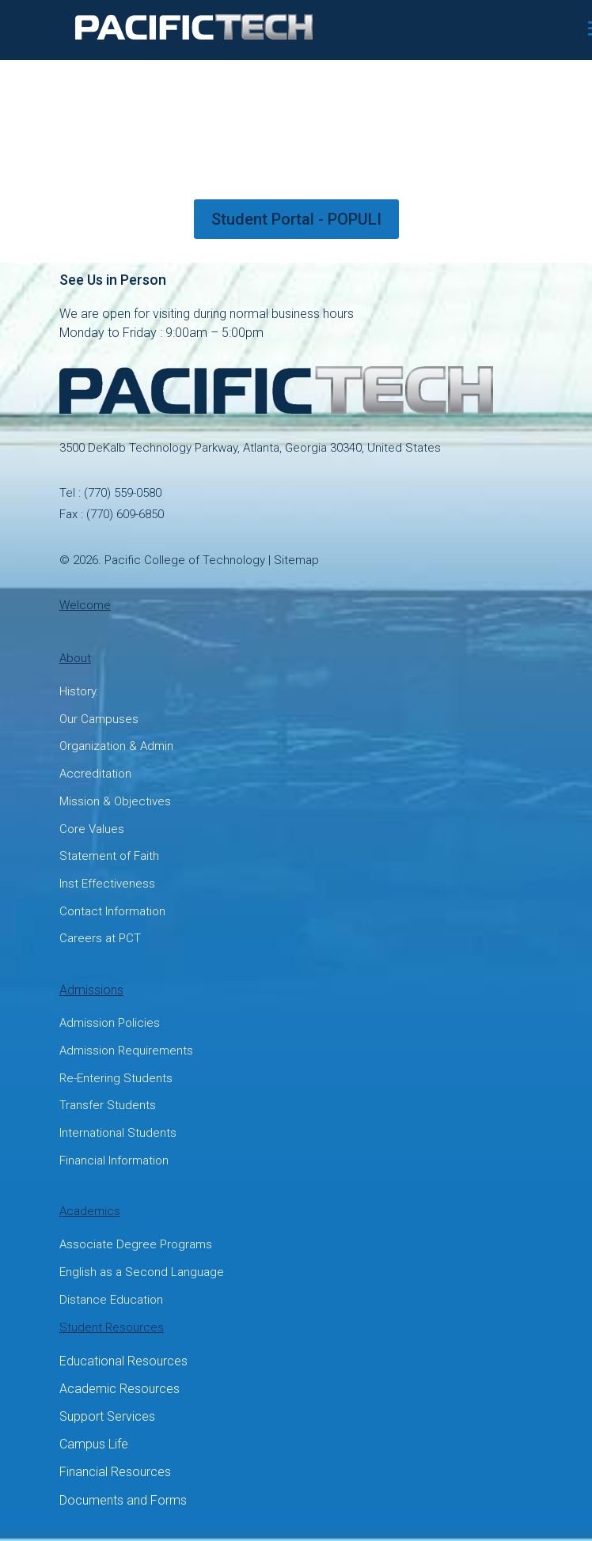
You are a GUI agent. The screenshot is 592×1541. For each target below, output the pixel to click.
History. (79, 691)
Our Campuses (99, 719)
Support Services (107, 1416)
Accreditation (95, 774)
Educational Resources (123, 1361)
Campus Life (93, 1444)
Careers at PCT (100, 938)
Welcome (85, 605)
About (75, 658)
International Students (117, 1133)
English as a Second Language (141, 1272)
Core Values (91, 829)
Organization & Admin (116, 746)
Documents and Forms (123, 1500)
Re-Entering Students (116, 1078)
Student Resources (111, 1327)
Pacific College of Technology (184, 560)
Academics (89, 1211)
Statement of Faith (109, 856)
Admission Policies (109, 1023)
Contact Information (112, 911)
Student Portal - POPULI (296, 218)
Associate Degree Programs (135, 1244)
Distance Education (111, 1300)
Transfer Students (107, 1105)
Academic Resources (119, 1388)
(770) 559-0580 (122, 493)
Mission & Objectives (115, 801)
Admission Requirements (126, 1050)
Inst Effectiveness (107, 884)
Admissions (91, 990)
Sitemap (296, 560)
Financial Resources (115, 1471)
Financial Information (114, 1160)
